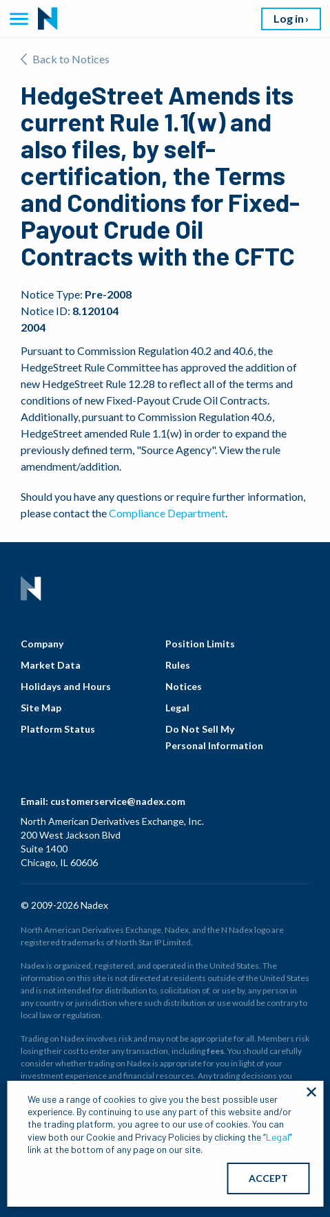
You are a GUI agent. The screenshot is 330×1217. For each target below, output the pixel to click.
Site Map (41, 707)
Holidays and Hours (66, 686)
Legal (177, 707)
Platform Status (58, 729)
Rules (177, 665)
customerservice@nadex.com (117, 801)
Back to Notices (65, 58)
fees (215, 1051)
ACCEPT (268, 1178)
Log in (289, 18)
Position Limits (200, 643)
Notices (183, 686)
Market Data (51, 665)
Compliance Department (167, 512)
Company (42, 643)
